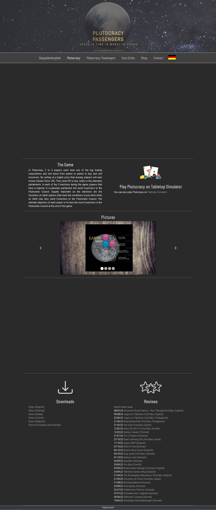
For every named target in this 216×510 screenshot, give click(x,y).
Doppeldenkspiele (50, 58)
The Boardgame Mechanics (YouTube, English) (148, 475)
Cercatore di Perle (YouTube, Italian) (142, 478)
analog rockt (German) (135, 457)
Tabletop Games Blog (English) (140, 471)
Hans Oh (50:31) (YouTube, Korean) (142, 428)
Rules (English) (36, 407)
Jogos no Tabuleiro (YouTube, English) (143, 414)
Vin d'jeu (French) (132, 464)
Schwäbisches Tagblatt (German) (141, 493)
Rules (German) (36, 410)
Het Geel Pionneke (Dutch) (137, 425)
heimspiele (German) (134, 486)
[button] (40, 248)
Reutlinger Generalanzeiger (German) (143, 500)
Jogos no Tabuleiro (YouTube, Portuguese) (146, 417)
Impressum (108, 507)
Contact (158, 58)
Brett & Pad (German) (135, 446)
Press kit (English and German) (44, 425)
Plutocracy (73, 58)
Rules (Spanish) (36, 421)
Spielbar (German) (133, 461)
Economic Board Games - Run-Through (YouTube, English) (153, 410)
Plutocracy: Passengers (101, 58)
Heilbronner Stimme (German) (139, 489)
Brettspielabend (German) (137, 482)
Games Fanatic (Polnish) (136, 432)
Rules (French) (36, 417)
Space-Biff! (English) (135, 443)
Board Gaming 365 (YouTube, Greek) (142, 439)
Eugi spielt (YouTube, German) (139, 453)
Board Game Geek (123, 407)
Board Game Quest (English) (138, 450)
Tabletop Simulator (157, 192)
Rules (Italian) (35, 414)
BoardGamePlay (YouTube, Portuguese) (144, 421)
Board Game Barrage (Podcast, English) (144, 468)
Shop (144, 58)
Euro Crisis (128, 58)
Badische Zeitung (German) (138, 496)
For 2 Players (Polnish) (136, 435)
